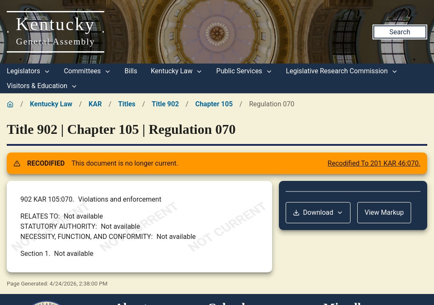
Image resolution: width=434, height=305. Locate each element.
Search (399, 32)
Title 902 (165, 104)
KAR (95, 104)
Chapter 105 (214, 104)
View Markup (384, 212)
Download (318, 212)
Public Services (244, 71)
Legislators (28, 71)
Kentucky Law (177, 71)
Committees (87, 71)
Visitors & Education (42, 86)
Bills (131, 71)
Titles (127, 104)
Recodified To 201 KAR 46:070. (374, 163)
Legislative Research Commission (342, 71)
